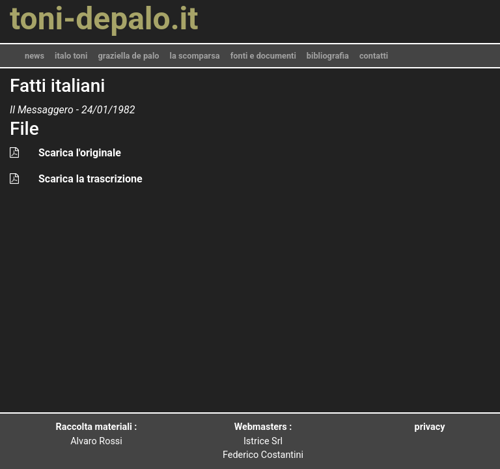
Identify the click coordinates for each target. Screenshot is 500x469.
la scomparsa (195, 56)
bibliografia (328, 56)
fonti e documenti (263, 56)
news (34, 56)
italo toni (71, 56)
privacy (430, 427)
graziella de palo (128, 56)
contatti (373, 56)
